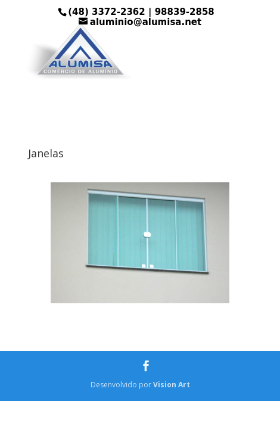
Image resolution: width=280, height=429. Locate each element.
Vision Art (171, 385)
